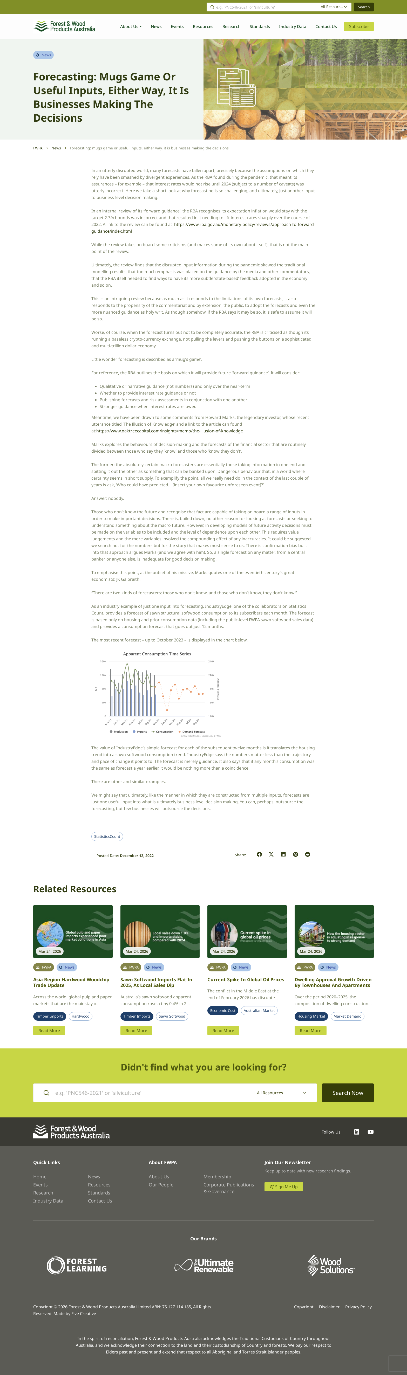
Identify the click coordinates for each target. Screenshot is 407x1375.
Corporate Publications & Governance (229, 1187)
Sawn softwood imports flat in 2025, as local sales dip (156, 982)
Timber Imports (49, 1016)
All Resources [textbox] (332, 6)
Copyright (304, 1307)
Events (177, 26)
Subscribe (359, 26)
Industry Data (292, 26)
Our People (161, 1184)
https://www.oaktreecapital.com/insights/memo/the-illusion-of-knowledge (169, 431)
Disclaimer (329, 1307)
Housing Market (311, 1016)
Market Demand (348, 1016)
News (156, 26)
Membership (217, 1176)
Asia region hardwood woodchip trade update (71, 982)
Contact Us (326, 26)
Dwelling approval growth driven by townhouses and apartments (333, 982)
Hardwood (81, 1016)
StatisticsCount (107, 836)
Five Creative (83, 1313)
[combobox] (334, 7)
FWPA (38, 148)
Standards (260, 26)
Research (231, 26)
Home (39, 1176)
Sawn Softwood (172, 1016)
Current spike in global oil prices (245, 979)
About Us (129, 26)
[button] (259, 855)
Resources (203, 26)
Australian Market (259, 1010)
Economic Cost (222, 1010)
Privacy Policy (358, 1307)
